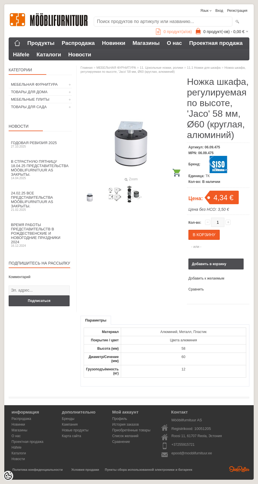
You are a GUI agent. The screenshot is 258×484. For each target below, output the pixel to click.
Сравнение (121, 442)
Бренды (68, 419)
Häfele (21, 54)
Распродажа (78, 43)
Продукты (41, 43)
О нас (174, 43)
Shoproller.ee (239, 469)
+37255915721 (182, 445)
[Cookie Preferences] (8, 476)
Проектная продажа (216, 43)
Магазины (146, 43)
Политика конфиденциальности (37, 469)
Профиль (119, 419)
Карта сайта (71, 436)
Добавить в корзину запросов (209, 265)
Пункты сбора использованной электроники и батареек (148, 469)
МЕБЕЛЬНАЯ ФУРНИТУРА (34, 84)
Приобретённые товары (131, 430)
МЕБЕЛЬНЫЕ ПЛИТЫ (30, 99)
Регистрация (237, 11)
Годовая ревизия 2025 (40, 144)
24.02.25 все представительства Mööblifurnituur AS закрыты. (40, 201)
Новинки (113, 43)
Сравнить (196, 289)
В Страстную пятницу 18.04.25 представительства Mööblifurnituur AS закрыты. (40, 169)
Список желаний (125, 436)
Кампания (70, 424)
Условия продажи (85, 469)
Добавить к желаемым (206, 278)
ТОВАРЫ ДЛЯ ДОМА (29, 92)
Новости (79, 54)
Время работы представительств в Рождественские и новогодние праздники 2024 (40, 235)
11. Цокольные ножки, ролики (161, 67)
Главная (87, 67)
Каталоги (49, 54)
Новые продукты (75, 430)
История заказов (125, 424)
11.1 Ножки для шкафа (204, 67)
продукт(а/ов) (174, 31)
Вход (219, 11)
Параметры (95, 320)
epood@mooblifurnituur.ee (191, 453)
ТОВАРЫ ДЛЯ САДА (29, 107)
